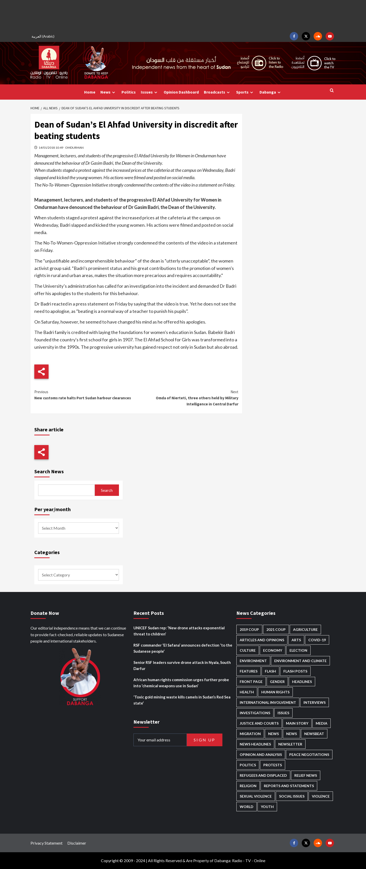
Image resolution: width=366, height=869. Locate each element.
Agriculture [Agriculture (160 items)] (305, 629)
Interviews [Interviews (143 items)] (314, 702)
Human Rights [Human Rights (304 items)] (275, 692)
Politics (128, 92)
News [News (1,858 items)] (291, 733)
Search (107, 490)
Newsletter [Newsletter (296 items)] (290, 744)
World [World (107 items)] (246, 806)
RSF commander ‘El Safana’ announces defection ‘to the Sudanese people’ (182, 648)
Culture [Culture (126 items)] (248, 650)
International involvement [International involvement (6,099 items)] (268, 702)
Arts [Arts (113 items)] (296, 640)
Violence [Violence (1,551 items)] (321, 796)
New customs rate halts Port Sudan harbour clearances (85, 394)
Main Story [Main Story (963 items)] (297, 723)
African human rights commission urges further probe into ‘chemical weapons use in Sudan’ (181, 682)
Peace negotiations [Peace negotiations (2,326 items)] (309, 754)
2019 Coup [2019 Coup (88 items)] (249, 629)
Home (89, 92)
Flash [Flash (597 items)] (270, 671)
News (108, 92)
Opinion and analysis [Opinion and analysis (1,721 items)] (261, 754)
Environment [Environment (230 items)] (253, 661)
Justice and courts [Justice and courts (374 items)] (259, 723)
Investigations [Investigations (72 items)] (255, 713)
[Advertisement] (183, 15)
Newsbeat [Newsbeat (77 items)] (314, 733)
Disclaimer (76, 843)
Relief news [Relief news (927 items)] (305, 775)
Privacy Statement (46, 843)
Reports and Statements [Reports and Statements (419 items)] (289, 786)
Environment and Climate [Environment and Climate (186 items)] (300, 661)
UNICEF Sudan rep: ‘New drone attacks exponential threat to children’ (179, 631)
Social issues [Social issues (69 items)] (291, 796)
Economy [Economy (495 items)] (272, 650)
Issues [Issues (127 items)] (283, 713)
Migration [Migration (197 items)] (250, 733)
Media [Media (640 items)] (321, 723)
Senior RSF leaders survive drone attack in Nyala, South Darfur (182, 665)
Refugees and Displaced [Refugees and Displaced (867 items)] (263, 775)
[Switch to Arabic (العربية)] (43, 36)
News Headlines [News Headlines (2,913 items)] (255, 744)
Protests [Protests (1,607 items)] (272, 765)
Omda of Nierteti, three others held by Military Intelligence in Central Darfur (187, 397)
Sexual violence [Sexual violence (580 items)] (256, 796)
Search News (49, 471)
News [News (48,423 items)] (273, 733)
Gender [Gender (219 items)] (277, 681)
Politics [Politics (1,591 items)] (248, 765)
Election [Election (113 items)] (298, 650)
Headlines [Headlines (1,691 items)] (302, 681)
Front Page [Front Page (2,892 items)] (251, 681)
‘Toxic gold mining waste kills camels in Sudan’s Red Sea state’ (182, 700)
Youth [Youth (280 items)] (267, 806)
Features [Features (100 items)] (248, 671)
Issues (150, 92)
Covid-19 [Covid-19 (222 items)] (317, 640)
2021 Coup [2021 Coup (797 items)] (276, 629)
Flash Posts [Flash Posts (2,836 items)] (295, 671)
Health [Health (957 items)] (247, 692)
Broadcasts (217, 92)
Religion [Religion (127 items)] (248, 786)
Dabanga (271, 92)
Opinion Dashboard (181, 92)
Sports (245, 92)
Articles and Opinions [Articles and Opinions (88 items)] (262, 640)
